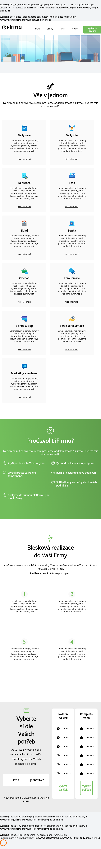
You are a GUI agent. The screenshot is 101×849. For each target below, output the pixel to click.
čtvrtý (75, 28)
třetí (63, 28)
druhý (50, 28)
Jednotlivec (37, 780)
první (37, 28)
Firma (15, 780)
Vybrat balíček (63, 788)
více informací (24, 159)
